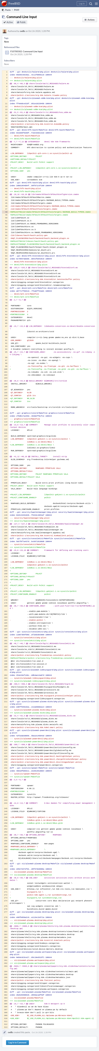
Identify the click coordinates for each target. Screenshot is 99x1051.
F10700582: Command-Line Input (26, 51)
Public (23, 22)
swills (22, 31)
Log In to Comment (17, 1042)
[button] (96, 3)
